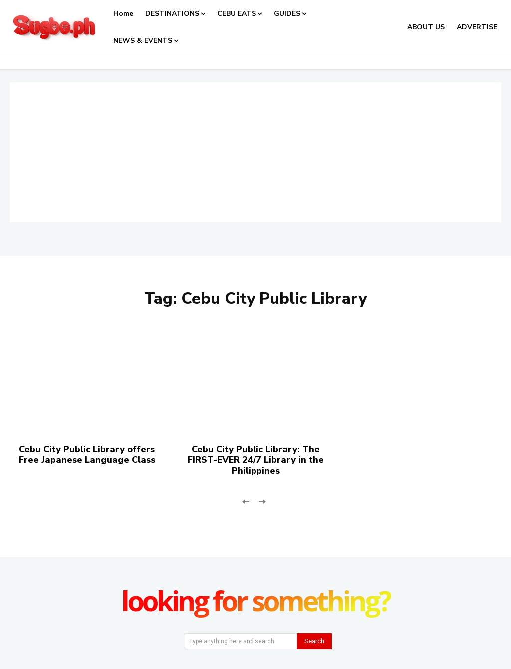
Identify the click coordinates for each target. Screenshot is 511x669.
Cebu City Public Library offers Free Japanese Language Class (87, 455)
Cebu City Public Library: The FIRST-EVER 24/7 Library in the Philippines (256, 460)
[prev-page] (246, 500)
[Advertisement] (255, 152)
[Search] (314, 641)
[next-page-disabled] (262, 500)
